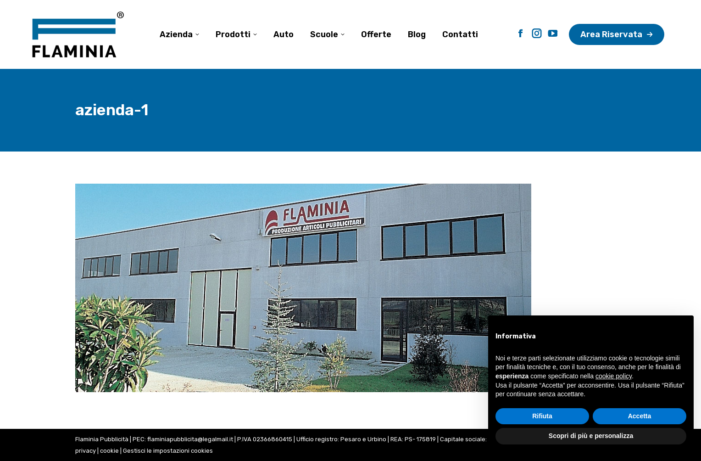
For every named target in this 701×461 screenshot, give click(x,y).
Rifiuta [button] (542, 416)
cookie (109, 450)
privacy (85, 450)
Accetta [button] (639, 416)
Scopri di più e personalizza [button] (591, 435)
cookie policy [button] (613, 376)
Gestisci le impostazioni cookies (168, 450)
